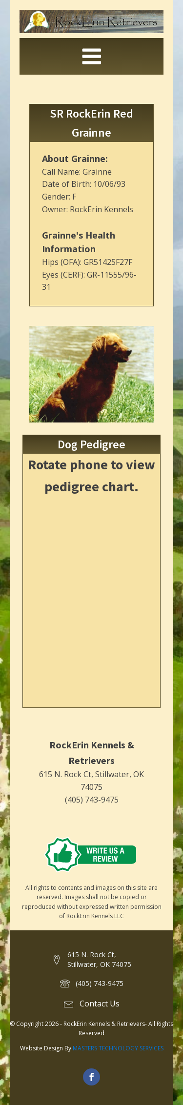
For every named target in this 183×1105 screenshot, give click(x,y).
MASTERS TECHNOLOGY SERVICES (118, 1048)
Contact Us (100, 1003)
